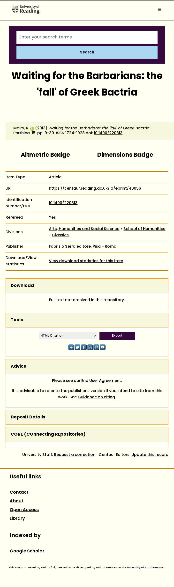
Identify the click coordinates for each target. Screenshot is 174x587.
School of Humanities (144, 229)
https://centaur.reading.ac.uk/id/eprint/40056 (95, 189)
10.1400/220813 (108, 133)
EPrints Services (106, 567)
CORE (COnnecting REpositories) (48, 434)
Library (17, 518)
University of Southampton (146, 567)
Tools (17, 320)
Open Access (24, 510)
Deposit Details (28, 417)
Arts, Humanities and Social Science (84, 229)
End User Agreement (101, 381)
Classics (60, 235)
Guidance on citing (96, 397)
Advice (18, 366)
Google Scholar (27, 551)
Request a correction (74, 455)
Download (22, 286)
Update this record (149, 455)
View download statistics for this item (86, 261)
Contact (19, 492)
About (16, 501)
